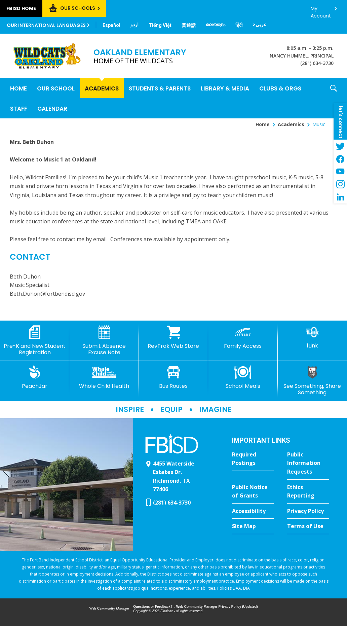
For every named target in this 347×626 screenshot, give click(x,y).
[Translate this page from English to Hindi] (239, 25)
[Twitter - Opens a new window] (340, 146)
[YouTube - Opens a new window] (340, 171)
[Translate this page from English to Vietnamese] (160, 25)
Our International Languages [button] (46, 25)
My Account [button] (321, 10)
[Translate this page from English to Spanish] (111, 25)
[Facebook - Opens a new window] (340, 159)
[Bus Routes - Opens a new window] (173, 377)
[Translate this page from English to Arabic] (259, 24)
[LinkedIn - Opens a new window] (340, 197)
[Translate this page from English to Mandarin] (188, 25)
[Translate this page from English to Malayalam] (215, 24)
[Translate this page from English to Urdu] (134, 24)
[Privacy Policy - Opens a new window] (308, 511)
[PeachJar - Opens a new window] (34, 377)
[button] (333, 98)
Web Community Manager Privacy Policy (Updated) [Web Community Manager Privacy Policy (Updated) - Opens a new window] (217, 607)
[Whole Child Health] (104, 377)
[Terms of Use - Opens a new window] (308, 526)
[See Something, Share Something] (312, 381)
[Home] (18, 88)
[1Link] (312, 337)
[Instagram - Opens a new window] (340, 184)
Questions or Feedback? (152, 607)
